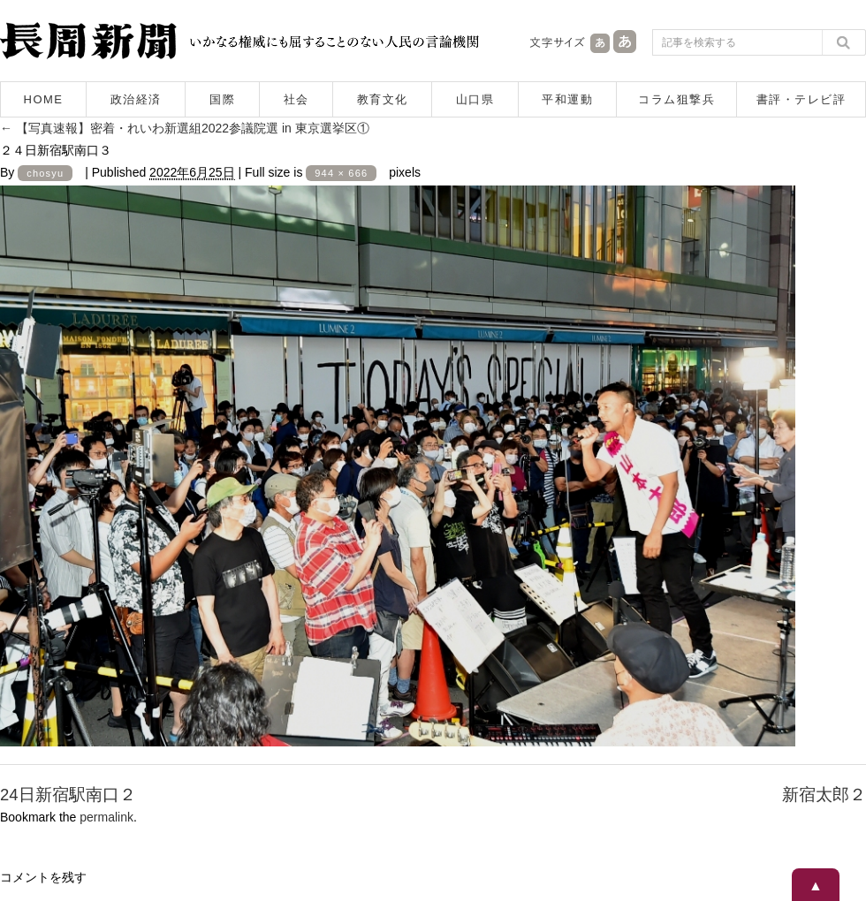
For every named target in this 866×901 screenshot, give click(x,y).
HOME (44, 99)
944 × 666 (341, 173)
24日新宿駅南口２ (68, 794)
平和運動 (567, 99)
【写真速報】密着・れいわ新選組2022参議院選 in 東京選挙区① (184, 128)
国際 (222, 99)
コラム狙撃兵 (676, 99)
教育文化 (382, 99)
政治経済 (136, 99)
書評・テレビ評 (801, 99)
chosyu (45, 173)
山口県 (475, 99)
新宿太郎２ (824, 794)
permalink (106, 817)
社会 (296, 99)
